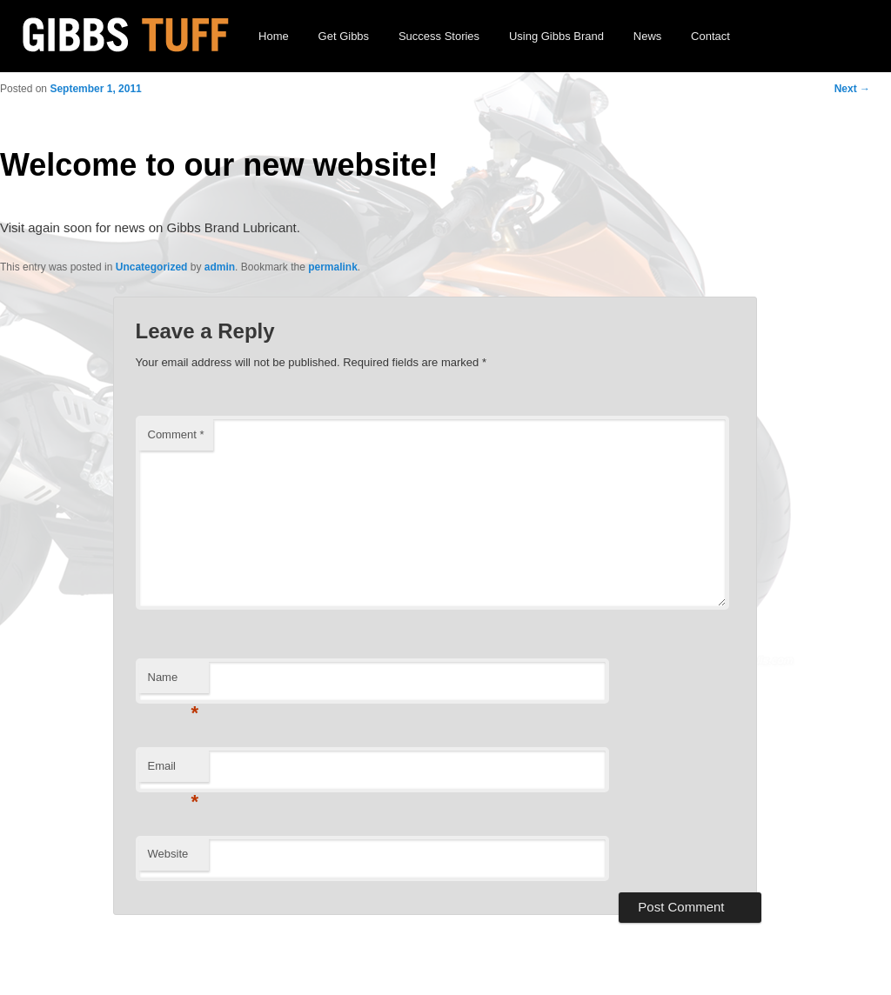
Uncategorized (152, 267)
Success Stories (439, 36)
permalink (333, 267)
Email (173, 771)
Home (273, 36)
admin (219, 267)
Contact (710, 36)
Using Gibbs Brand (556, 36)
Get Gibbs (344, 36)
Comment (176, 434)
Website (168, 853)
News (647, 36)
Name (173, 682)
